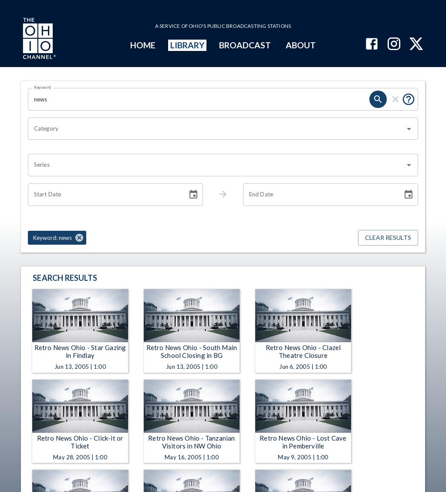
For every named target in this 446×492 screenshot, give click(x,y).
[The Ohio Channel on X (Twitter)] (416, 44)
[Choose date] (193, 194)
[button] (57, 238)
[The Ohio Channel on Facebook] (371, 44)
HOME (142, 45)
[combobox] (216, 128)
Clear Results (388, 238)
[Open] (409, 129)
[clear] (395, 99)
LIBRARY (187, 45)
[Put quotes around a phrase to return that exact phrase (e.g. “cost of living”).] (409, 99)
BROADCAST (245, 45)
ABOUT (301, 45)
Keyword (42, 87)
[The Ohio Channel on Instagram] (394, 44)
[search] (378, 99)
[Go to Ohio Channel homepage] (38, 39)
